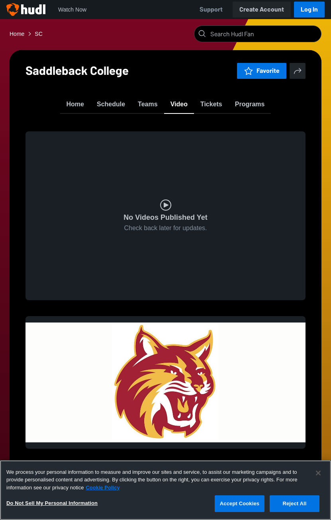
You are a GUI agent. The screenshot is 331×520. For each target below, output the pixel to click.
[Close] (318, 473)
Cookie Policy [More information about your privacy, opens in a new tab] (102, 488)
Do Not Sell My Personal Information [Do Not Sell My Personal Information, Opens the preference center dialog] (52, 503)
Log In (309, 9)
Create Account (261, 9)
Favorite (262, 70)
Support (211, 9)
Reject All (294, 503)
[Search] (264, 34)
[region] (165, 490)
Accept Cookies (239, 503)
